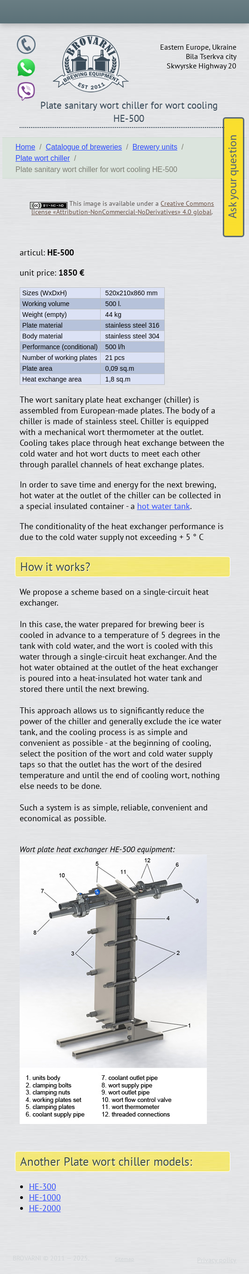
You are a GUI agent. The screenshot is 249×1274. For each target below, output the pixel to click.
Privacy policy (216, 1260)
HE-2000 (45, 1208)
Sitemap (124, 1258)
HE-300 (42, 1186)
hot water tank (163, 506)
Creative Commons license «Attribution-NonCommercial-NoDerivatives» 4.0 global (122, 207)
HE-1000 (45, 1197)
